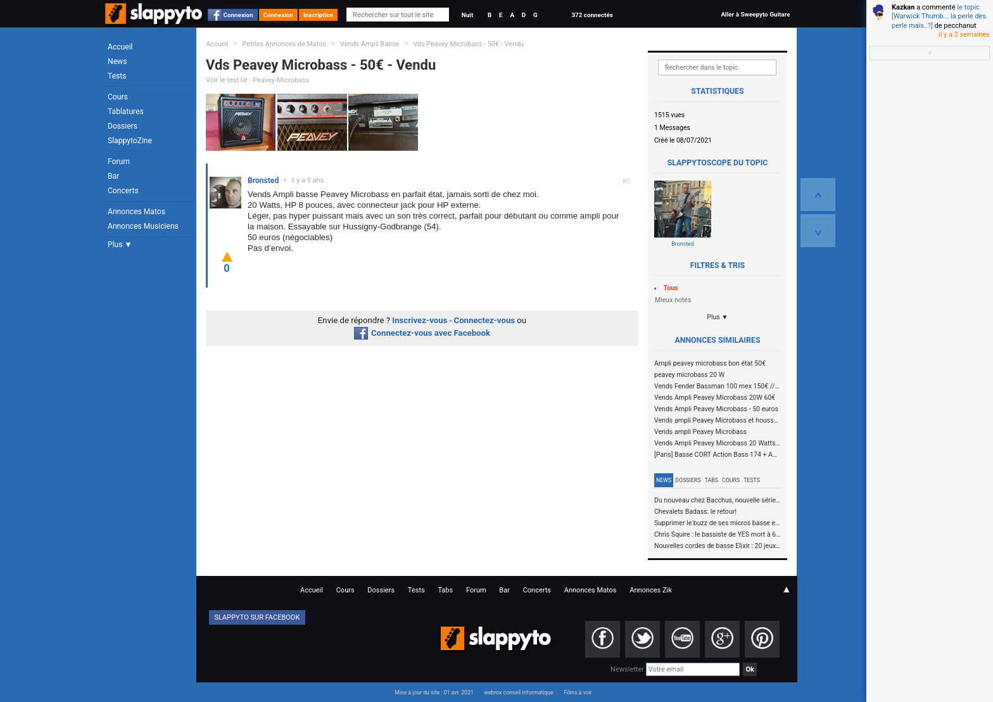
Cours (118, 97)
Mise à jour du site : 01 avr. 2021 (434, 692)
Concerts (123, 190)
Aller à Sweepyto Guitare (755, 14)
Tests (117, 76)
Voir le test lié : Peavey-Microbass (257, 80)
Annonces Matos (136, 211)
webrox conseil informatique (518, 692)
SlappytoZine (130, 140)
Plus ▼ (120, 244)
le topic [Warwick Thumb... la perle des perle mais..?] (939, 16)
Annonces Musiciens (143, 226)
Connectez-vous (484, 320)
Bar (113, 176)
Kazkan (903, 7)
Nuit (467, 14)
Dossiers (122, 126)
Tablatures (126, 111)
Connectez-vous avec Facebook (422, 333)
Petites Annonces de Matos (284, 44)
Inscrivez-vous (419, 320)
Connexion (238, 14)
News (117, 61)
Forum (119, 161)
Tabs (711, 480)
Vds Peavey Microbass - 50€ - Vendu (468, 44)
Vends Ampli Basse (369, 44)
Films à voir (577, 692)
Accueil (120, 46)
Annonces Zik (650, 590)
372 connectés (591, 14)
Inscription (318, 14)
